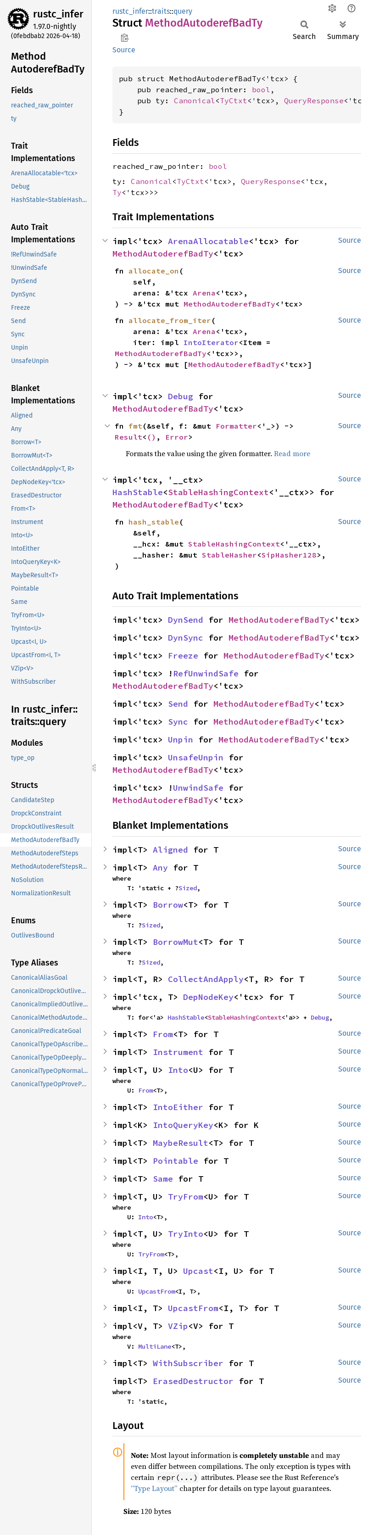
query (182, 11)
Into (178, 1070)
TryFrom (185, 1196)
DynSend (185, 619)
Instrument (178, 1052)
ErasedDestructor (193, 1381)
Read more (292, 453)
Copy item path (124, 37)
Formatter (236, 425)
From (163, 1034)
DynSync (185, 637)
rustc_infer (58, 14)
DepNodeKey (208, 997)
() (151, 436)
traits (161, 11)
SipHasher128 (289, 554)
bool (261, 89)
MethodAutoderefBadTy (162, 253)
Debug (180, 396)
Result (128, 436)
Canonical (194, 100)
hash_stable (153, 521)
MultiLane (154, 1346)
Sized (187, 888)
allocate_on (153, 270)
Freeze (183, 655)
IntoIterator (211, 342)
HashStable (137, 492)
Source (123, 49)
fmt (135, 425)
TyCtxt (233, 100)
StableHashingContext (218, 492)
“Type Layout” (154, 1488)
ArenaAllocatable (208, 241)
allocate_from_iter (169, 320)
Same (163, 1178)
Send (178, 703)
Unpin (180, 739)
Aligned (170, 849)
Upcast (198, 1271)
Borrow (168, 904)
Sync (178, 721)
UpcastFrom (156, 1291)
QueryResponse (314, 100)
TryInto (185, 1233)
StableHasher (229, 554)
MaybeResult (180, 1143)
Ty (117, 192)
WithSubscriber (188, 1363)
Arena (204, 292)
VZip (178, 1326)
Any (160, 867)
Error (176, 436)
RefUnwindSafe (206, 673)
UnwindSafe (198, 787)
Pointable (175, 1160)
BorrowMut (175, 942)
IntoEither (178, 1107)
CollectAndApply (206, 979)
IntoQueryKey (183, 1125)
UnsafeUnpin (195, 757)
